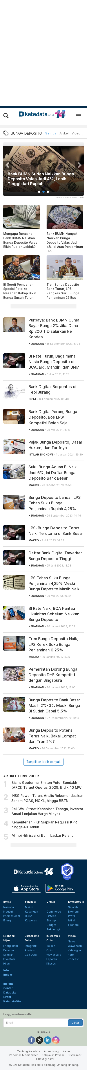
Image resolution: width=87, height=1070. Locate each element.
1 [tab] (39, 192)
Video (76, 133)
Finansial (30, 901)
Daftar (75, 1022)
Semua (50, 133)
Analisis (30, 950)
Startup (51, 920)
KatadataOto (12, 1001)
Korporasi (31, 920)
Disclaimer (74, 1055)
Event (7, 997)
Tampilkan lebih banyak (43, 762)
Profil (71, 916)
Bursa (28, 916)
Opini (49, 950)
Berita (7, 901)
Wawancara (53, 954)
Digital (51, 901)
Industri (8, 911)
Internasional (11, 916)
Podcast (73, 959)
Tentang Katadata (28, 1051)
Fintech (51, 916)
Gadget (51, 924)
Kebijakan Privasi (53, 1055)
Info (6, 970)
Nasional (8, 907)
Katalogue (74, 950)
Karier (66, 1051)
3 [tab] (48, 192)
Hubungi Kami (45, 1058)
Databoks (9, 992)
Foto (71, 954)
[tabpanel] (43, 171)
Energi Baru (10, 945)
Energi (7, 920)
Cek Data (31, 954)
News (71, 941)
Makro (29, 907)
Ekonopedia (76, 901)
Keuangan (31, 911)
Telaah (50, 945)
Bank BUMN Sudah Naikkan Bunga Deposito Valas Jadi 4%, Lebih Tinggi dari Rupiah (41, 179)
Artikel (64, 133)
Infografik (31, 945)
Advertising (51, 1051)
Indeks (8, 974)
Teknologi (53, 929)
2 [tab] (43, 192)
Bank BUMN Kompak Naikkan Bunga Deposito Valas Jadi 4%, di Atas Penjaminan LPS (65, 242)
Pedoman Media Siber (23, 1055)
